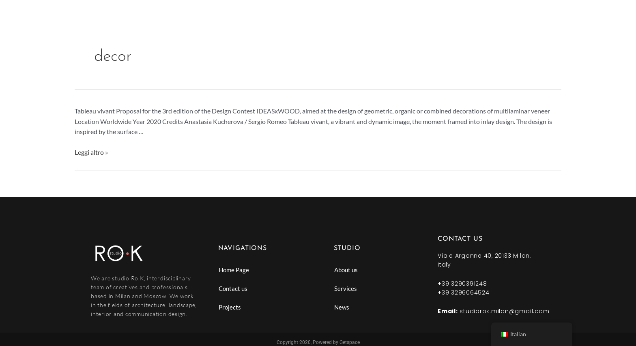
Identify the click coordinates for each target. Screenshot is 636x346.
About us (346, 269)
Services (345, 288)
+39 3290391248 (462, 284)
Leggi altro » (91, 152)
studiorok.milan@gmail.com (504, 311)
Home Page (234, 269)
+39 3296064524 (464, 292)
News (341, 307)
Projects (230, 307)
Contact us (233, 288)
